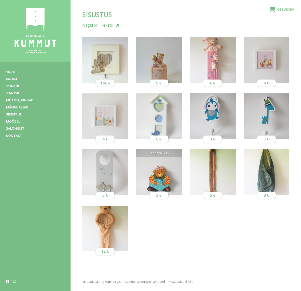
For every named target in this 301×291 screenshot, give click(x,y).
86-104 (11, 79)
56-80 (10, 72)
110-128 (12, 86)
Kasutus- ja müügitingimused (144, 281)
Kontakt (14, 135)
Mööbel (13, 121)
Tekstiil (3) (110, 25)
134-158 (12, 93)
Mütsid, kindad (19, 100)
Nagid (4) (90, 25)
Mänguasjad (17, 107)
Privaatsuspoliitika (180, 281)
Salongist (15, 128)
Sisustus (14, 114)
